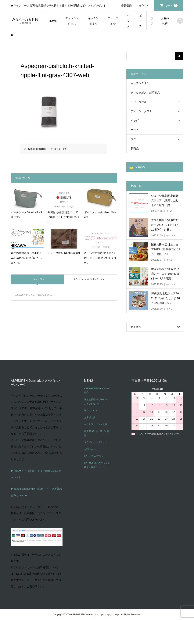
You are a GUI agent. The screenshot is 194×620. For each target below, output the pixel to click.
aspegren (41, 149)
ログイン (142, 5)
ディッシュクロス (72, 21)
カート (171, 5)
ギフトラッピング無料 (95, 424)
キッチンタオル (93, 21)
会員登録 (126, 5)
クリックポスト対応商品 (145, 92)
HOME (53, 20)
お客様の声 (165, 21)
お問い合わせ (91, 449)
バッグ (128, 21)
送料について (91, 410)
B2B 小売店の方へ (93, 456)
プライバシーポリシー (95, 442)
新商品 (135, 148)
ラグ (151, 21)
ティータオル (113, 21)
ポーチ (140, 21)
